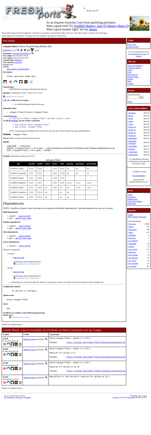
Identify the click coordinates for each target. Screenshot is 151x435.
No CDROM (133, 241)
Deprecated (132, 230)
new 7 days (132, 261)
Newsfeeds (132, 204)
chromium (132, 113)
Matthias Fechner (29, 347)
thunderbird (132, 138)
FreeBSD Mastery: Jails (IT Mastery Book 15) (101, 25)
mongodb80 (132, 146)
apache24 (131, 149)
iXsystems (143, 54)
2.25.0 (5, 50)
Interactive (132, 252)
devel (10, 50)
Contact (130, 83)
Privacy (130, 79)
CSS (139, 409)
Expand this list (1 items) (20, 325)
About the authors (134, 68)
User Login (132, 44)
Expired (131, 247)
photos (93, 29)
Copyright (115, 411)
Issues (130, 70)
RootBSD (139, 56)
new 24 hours (133, 255)
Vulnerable (132, 244)
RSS (145, 409)
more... (130, 101)
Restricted (132, 238)
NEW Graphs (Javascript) (137, 217)
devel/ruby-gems (23, 223)
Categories (131, 197)
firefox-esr (132, 127)
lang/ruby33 (24, 220)
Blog (129, 81)
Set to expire (132, 249)
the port (14, 118)
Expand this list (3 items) (14, 98)
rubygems (18, 63)
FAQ (129, 72)
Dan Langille (131, 411)
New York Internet (133, 54)
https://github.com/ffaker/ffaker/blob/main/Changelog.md (96, 352)
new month (132, 266)
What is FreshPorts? (135, 66)
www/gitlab (18, 264)
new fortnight (133, 263)
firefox (130, 116)
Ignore (130, 232)
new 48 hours (133, 258)
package (15, 122)
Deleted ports (132, 199)
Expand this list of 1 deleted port (27, 270)
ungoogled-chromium (132, 142)
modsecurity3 (133, 155)
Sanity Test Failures (135, 201)
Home (130, 195)
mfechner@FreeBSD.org (22, 53)
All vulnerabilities (138, 176)
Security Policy (133, 77)
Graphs (130, 215)
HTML (135, 409)
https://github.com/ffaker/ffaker (18, 69)
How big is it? (133, 75)
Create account (133, 47)
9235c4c (18, 60)
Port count (132, 224)
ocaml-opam (132, 152)
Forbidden (132, 235)
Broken (131, 227)
